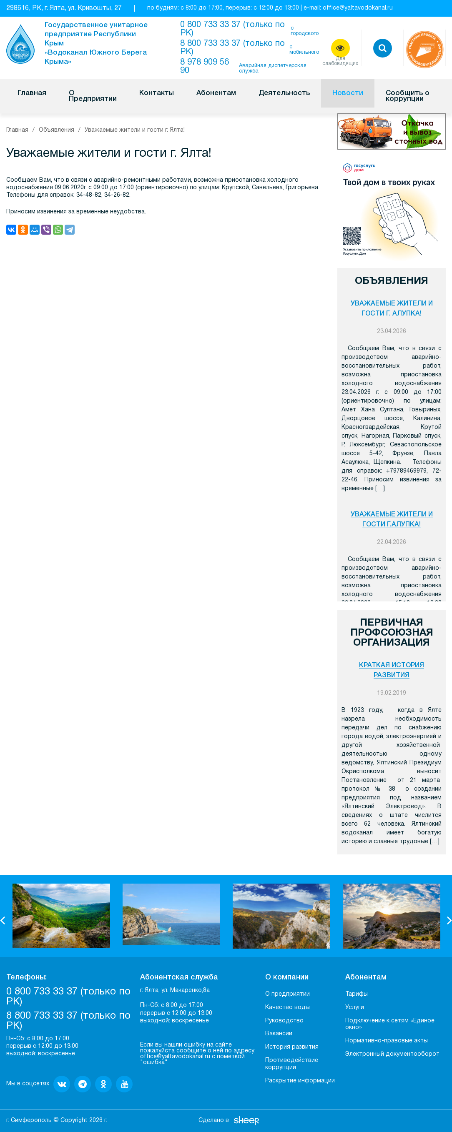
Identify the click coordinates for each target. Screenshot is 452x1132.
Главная (32, 93)
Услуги (354, 1007)
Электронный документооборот (392, 1054)
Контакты (156, 93)
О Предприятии (93, 96)
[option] (61, 916)
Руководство (284, 1021)
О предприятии (287, 994)
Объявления (56, 130)
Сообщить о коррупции (407, 96)
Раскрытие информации (300, 1081)
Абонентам (216, 93)
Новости (347, 93)
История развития (292, 1047)
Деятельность (284, 93)
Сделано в (213, 1120)
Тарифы (356, 994)
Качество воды (287, 1007)
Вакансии (278, 1034)
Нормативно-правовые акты (386, 1041)
